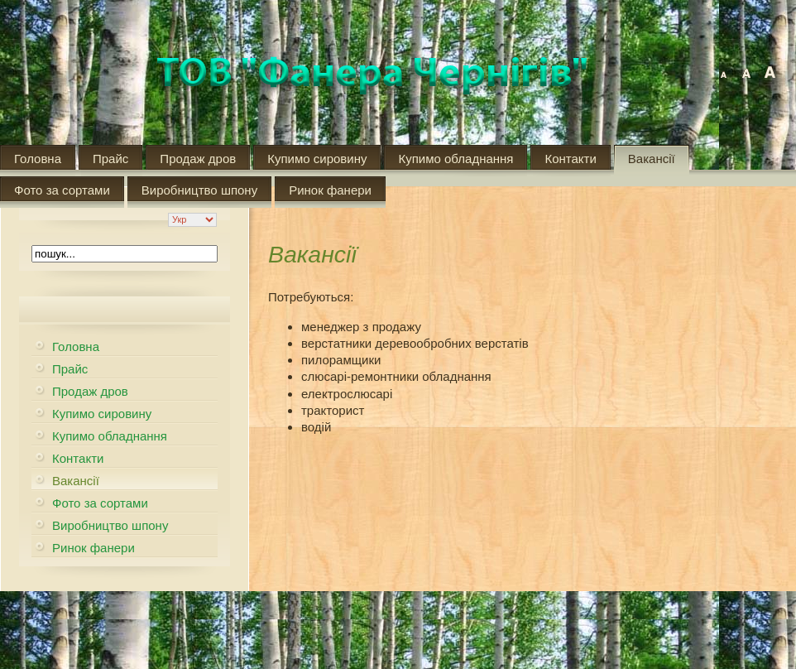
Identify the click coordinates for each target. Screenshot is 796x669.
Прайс (110, 159)
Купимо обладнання (455, 159)
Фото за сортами (62, 190)
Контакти (570, 159)
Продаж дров (198, 159)
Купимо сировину (317, 159)
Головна (37, 159)
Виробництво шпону (199, 190)
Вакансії (651, 159)
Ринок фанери (330, 190)
